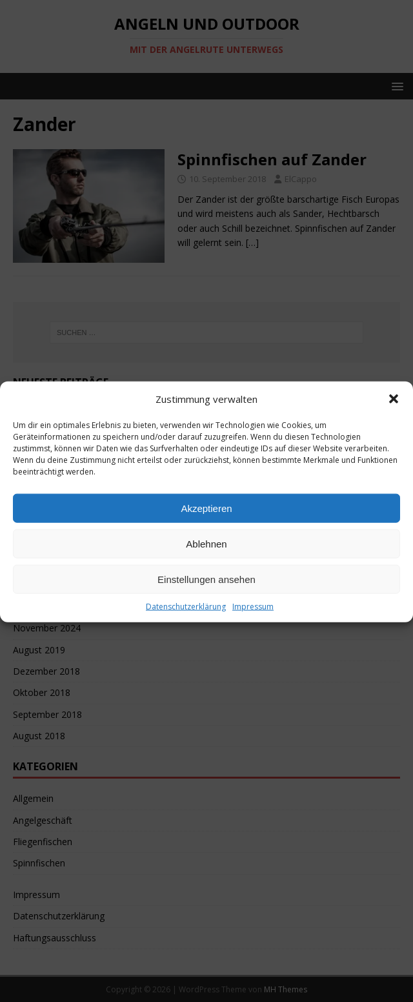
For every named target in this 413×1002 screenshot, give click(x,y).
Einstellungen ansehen (206, 596)
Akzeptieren (206, 525)
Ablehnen (206, 560)
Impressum (253, 623)
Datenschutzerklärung (186, 623)
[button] (393, 415)
